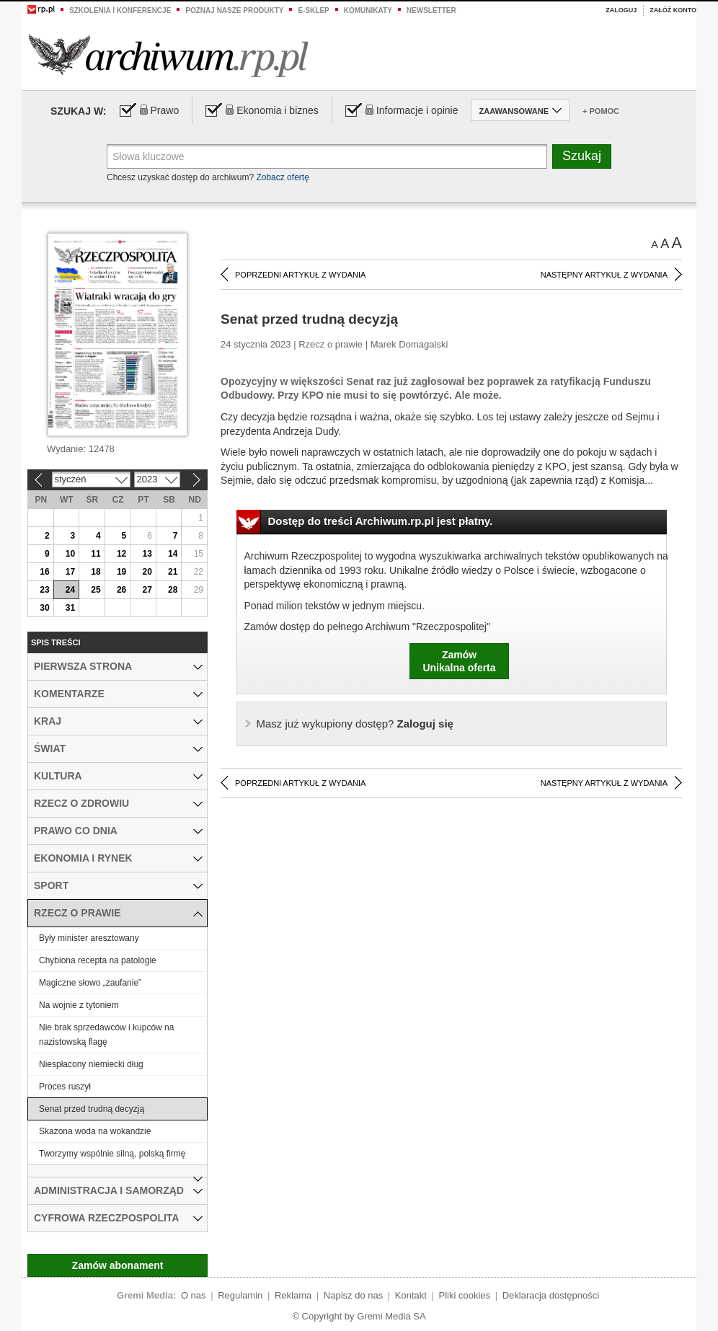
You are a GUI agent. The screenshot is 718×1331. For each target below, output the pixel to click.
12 (121, 554)
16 (44, 572)
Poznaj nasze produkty (234, 10)
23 (44, 590)
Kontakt (411, 1295)
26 (121, 590)
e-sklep (313, 10)
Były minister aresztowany (89, 938)
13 (146, 554)
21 (172, 572)
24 (70, 590)
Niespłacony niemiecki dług (91, 1064)
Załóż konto (673, 10)
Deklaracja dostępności (550, 1295)
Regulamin (240, 1295)
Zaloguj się (355, 723)
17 (70, 572)
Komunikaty (368, 10)
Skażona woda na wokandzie (95, 1131)
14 (172, 554)
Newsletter (431, 10)
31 (70, 608)
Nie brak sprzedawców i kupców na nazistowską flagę (106, 1034)
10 (70, 554)
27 (146, 590)
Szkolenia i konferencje (120, 10)
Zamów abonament (118, 1265)
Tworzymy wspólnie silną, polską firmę (112, 1154)
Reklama (293, 1295)
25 (95, 590)
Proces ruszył (65, 1087)
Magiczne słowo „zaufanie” (90, 983)
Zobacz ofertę (282, 177)
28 (172, 590)
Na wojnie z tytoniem (79, 1005)
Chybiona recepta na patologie (97, 960)
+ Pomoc (600, 111)
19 (121, 572)
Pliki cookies (465, 1295)
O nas (193, 1295)
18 (95, 572)
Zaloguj (621, 10)
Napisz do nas (353, 1295)
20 (146, 572)
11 (95, 554)
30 (44, 608)
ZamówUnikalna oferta (458, 661)
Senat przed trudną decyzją (91, 1109)
